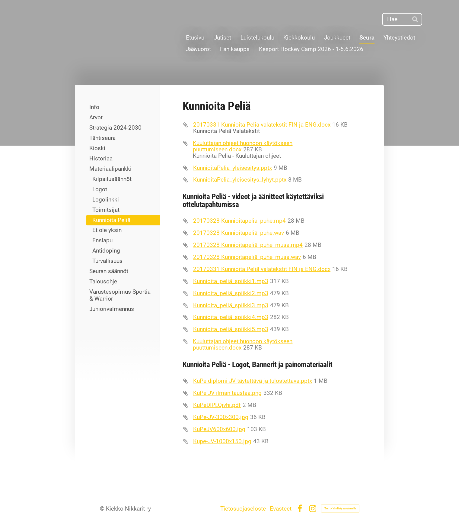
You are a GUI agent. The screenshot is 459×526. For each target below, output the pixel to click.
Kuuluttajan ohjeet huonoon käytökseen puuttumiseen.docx (242, 146)
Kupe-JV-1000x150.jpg (222, 441)
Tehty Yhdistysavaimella (340, 508)
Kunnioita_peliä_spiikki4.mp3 (230, 317)
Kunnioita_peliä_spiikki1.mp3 (230, 281)
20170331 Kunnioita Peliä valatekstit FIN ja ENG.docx (261, 124)
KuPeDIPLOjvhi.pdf (217, 405)
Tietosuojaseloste (243, 508)
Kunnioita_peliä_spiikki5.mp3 (230, 329)
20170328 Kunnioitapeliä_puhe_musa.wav (247, 256)
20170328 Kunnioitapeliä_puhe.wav (238, 232)
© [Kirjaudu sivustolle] (103, 508)
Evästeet (281, 508)
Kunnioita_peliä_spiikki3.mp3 (230, 305)
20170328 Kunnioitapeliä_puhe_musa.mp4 (248, 244)
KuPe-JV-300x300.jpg (220, 417)
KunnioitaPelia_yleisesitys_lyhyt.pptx (239, 179)
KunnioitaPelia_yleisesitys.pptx (232, 167)
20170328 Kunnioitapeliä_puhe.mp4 (239, 220)
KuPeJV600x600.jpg (219, 429)
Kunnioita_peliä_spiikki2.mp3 (230, 293)
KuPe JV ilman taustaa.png (227, 392)
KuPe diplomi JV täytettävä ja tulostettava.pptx (252, 380)
